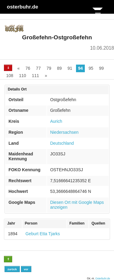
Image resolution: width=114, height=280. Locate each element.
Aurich (56, 121)
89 (59, 68)
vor (26, 269)
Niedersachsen (64, 132)
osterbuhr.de (22, 7)
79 (49, 68)
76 (28, 68)
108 (9, 75)
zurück (12, 269)
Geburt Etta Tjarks (43, 233)
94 (80, 68)
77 (38, 68)
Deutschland (62, 143)
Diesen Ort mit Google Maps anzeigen (77, 205)
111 (35, 75)
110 (22, 75)
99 (101, 68)
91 (69, 68)
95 (90, 68)
